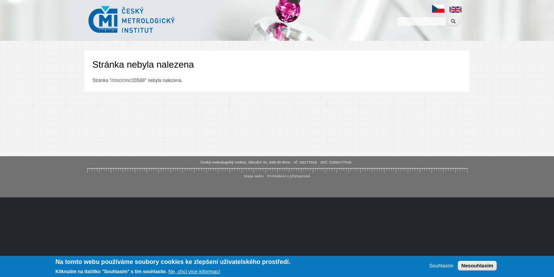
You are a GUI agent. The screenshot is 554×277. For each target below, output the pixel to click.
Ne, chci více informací (194, 271)
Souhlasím (441, 266)
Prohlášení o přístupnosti (288, 176)
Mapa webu (254, 176)
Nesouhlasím (477, 266)
